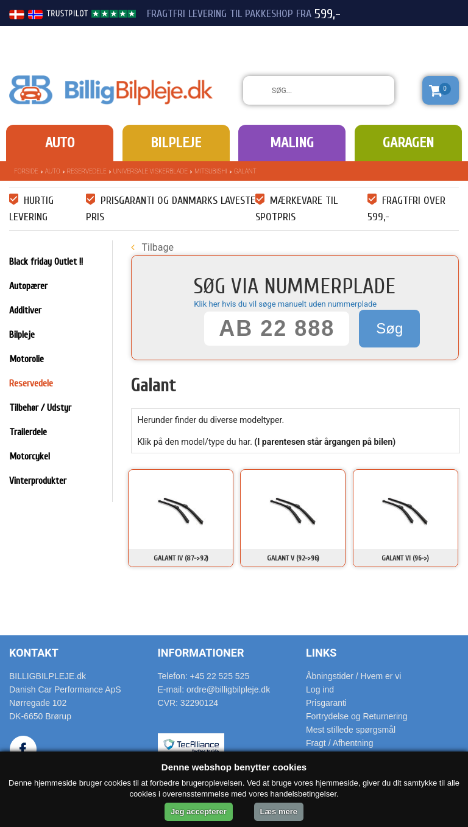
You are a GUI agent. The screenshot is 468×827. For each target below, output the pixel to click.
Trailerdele (28, 432)
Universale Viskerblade (150, 171)
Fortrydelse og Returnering (357, 716)
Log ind (320, 689)
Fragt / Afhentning (340, 743)
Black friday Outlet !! (46, 261)
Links (321, 652)
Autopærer (28, 286)
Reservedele (87, 171)
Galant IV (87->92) (181, 558)
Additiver (25, 310)
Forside (26, 171)
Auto (59, 142)
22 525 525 (391, 35)
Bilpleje (176, 142)
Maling (292, 142)
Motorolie (26, 359)
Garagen (408, 142)
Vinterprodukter (37, 480)
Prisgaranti (326, 703)
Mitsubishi (210, 171)
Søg (389, 328)
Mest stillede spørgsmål (350, 730)
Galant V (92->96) (293, 558)
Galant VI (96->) (405, 558)
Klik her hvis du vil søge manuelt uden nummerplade (285, 304)
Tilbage (152, 247)
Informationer (201, 652)
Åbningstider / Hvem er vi (353, 676)
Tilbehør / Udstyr (40, 407)
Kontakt (33, 652)
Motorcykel (29, 456)
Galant (245, 171)
